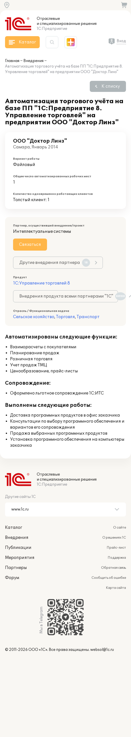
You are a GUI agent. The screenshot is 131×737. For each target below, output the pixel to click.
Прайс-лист (116, 548)
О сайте (119, 528)
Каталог (13, 527)
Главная (12, 61)
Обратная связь (113, 568)
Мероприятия (19, 557)
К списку (111, 86)
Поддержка (117, 558)
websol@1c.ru (102, 650)
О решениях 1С (114, 538)
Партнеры (16, 567)
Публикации (18, 547)
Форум (12, 577)
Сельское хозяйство (33, 316)
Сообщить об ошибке (109, 578)
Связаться (30, 244)
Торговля (65, 316)
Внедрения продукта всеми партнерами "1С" (68, 296)
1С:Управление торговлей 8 (41, 283)
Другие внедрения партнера (54, 263)
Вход (121, 41)
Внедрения (33, 61)
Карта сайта (116, 588)
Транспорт (88, 316)
